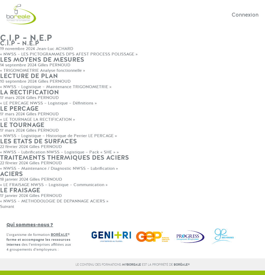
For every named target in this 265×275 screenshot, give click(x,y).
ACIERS (11, 174)
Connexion (245, 14)
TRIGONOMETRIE (21, 70)
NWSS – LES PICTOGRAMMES (34, 54)
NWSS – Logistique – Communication (67, 185)
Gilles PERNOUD (54, 65)
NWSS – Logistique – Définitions (61, 103)
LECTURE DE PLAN (29, 76)
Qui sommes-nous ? (29, 225)
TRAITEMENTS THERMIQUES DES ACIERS (64, 157)
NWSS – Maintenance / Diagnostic (37, 168)
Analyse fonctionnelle (61, 70)
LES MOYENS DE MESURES (42, 59)
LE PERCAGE (16, 103)
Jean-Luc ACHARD (54, 49)
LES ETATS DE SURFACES (38, 141)
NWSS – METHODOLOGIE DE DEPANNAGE (46, 201)
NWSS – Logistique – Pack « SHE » (81, 152)
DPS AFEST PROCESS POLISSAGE (100, 54)
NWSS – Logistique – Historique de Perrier (45, 136)
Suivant (7, 206)
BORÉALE (59, 234)
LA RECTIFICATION (29, 92)
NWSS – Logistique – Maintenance (37, 87)
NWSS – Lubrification (24, 152)
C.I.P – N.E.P (19, 43)
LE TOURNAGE (17, 119)
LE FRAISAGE (16, 185)
